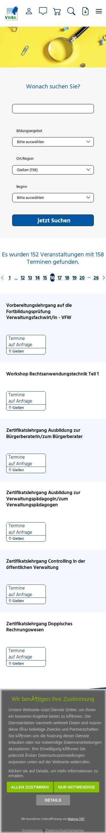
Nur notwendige (76, 787)
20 (82, 277)
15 (45, 277)
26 (96, 277)
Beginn (21, 186)
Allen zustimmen (30, 787)
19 (74, 277)
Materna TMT (76, 819)
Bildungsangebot (29, 131)
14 (37, 277)
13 (30, 277)
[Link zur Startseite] (11, 13)
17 (60, 277)
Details (53, 800)
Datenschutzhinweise (65, 830)
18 (67, 277)
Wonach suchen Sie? (53, 86)
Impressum (32, 830)
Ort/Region (25, 158)
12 (23, 277)
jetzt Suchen (54, 220)
